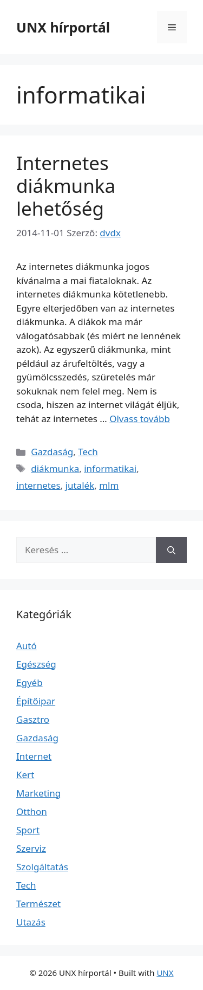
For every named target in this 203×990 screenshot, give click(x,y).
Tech (88, 451)
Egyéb (29, 682)
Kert (25, 774)
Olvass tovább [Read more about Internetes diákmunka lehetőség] (139, 418)
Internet (33, 756)
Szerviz (31, 848)
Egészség (36, 664)
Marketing (38, 793)
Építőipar (35, 701)
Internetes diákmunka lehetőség (65, 185)
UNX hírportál (63, 27)
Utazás (30, 922)
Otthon (31, 811)
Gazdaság (52, 451)
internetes (38, 485)
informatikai (110, 468)
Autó (26, 645)
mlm (109, 485)
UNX (164, 972)
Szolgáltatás (42, 866)
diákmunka (55, 468)
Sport (28, 830)
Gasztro (32, 719)
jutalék (80, 485)
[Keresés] (171, 550)
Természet (38, 903)
